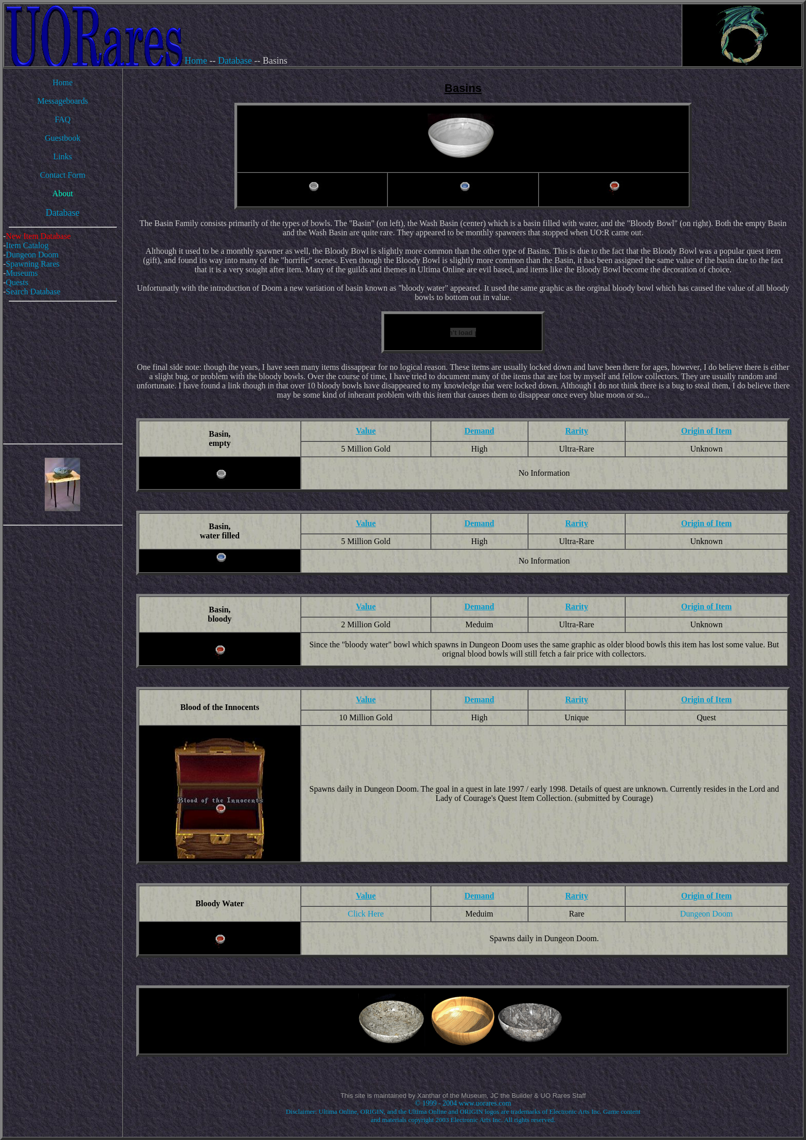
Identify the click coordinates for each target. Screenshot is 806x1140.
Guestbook (62, 138)
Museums (22, 273)
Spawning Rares (32, 263)
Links (62, 156)
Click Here (366, 913)
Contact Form (62, 175)
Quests (17, 282)
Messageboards (63, 101)
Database (235, 60)
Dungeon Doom (32, 254)
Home (196, 60)
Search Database (33, 291)
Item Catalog (27, 245)
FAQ (62, 119)
